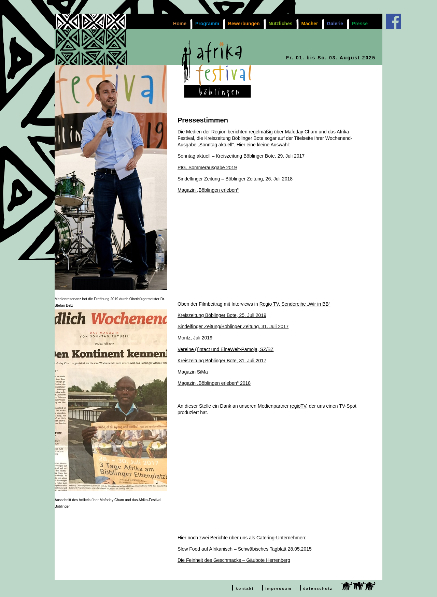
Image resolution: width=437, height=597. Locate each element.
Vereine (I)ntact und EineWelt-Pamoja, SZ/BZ (225, 349)
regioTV (298, 406)
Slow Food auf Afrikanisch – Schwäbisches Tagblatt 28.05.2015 (245, 549)
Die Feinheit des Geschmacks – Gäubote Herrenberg (234, 560)
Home (179, 23)
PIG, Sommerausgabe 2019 (207, 167)
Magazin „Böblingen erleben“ (208, 190)
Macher (309, 23)
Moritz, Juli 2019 (195, 337)
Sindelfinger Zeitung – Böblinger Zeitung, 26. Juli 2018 (235, 178)
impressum (278, 588)
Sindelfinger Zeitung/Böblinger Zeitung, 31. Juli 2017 (233, 326)
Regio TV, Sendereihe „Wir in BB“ (294, 304)
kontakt (245, 588)
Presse (360, 23)
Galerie (335, 23)
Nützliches (281, 23)
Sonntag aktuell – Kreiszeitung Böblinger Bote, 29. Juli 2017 (241, 156)
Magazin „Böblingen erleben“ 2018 (214, 383)
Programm (207, 23)
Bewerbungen (244, 23)
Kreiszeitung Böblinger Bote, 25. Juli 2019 (222, 315)
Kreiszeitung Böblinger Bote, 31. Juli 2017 (222, 360)
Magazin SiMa (193, 372)
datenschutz (318, 588)
